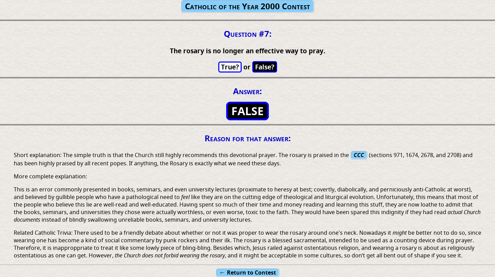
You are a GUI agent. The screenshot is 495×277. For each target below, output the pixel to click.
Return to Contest (247, 272)
